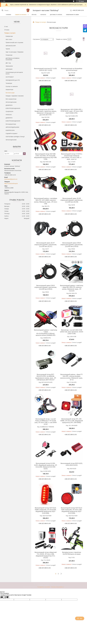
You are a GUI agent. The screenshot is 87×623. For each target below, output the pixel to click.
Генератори (9, 55)
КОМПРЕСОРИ (10, 130)
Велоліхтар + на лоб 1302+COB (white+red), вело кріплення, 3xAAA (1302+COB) (71, 331)
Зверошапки (9, 66)
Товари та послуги (20, 14)
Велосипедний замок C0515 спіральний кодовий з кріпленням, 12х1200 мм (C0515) (45, 287)
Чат (79, 618)
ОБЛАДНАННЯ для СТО (13, 80)
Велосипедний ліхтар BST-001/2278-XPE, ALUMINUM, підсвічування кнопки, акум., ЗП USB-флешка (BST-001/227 (45, 377)
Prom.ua (52, 583)
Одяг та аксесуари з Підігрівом (14, 52)
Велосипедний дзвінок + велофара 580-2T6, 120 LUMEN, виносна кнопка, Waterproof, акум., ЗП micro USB (45, 201)
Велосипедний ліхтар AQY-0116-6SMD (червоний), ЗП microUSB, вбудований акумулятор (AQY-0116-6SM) (45, 510)
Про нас (34, 14)
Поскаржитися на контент (43, 587)
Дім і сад (8, 63)
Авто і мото (9, 39)
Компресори (9, 36)
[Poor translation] (6, 597)
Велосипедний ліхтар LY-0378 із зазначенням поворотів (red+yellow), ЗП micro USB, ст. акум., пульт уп (71, 156)
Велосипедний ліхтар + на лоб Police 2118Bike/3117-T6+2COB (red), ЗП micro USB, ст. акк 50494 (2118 (46, 421)
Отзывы (6, 29)
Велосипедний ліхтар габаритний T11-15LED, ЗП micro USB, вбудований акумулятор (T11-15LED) (45, 555)
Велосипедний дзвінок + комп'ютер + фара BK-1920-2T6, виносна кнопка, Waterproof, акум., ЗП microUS (71, 288)
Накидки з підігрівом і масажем (15, 96)
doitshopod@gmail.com (10, 179)
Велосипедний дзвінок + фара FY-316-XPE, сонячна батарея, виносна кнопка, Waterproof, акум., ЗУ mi (71, 377)
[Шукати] (2, 10)
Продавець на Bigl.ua (43, 585)
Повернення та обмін (72, 14)
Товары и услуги (9, 33)
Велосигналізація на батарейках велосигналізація (71, 69)
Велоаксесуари (10, 92)
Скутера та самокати (12, 86)
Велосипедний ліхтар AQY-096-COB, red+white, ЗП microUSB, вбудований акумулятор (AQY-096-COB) (45, 156)
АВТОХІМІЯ (9, 69)
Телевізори (9, 83)
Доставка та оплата (56, 14)
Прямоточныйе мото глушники (14, 42)
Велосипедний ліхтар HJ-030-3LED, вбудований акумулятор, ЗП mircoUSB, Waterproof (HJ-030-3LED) (45, 466)
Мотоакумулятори (11, 124)
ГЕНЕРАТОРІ (9, 111)
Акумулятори (9, 89)
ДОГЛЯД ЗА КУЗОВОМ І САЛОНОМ (13, 59)
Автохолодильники (11, 102)
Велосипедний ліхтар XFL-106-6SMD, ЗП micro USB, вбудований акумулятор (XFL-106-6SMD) (71, 420)
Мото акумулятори (11, 99)
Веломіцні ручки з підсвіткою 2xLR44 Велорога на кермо (71, 553)
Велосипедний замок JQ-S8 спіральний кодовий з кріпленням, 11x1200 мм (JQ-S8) (71, 200)
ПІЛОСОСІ (9, 114)
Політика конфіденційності (57, 587)
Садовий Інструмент (11, 133)
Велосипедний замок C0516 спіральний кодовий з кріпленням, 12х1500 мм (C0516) (71, 244)
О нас (6, 26)
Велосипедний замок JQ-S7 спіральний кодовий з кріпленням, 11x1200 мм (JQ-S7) (45, 244)
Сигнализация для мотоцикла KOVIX (14, 73)
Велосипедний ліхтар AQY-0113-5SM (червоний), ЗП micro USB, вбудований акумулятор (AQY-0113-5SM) (71, 510)
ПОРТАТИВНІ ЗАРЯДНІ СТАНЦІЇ (15, 136)
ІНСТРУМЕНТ (10, 77)
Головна (8, 14)
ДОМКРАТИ (9, 105)
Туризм (8, 49)
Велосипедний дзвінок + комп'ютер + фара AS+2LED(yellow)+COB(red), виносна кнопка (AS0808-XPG (45, 332)
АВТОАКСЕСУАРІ (11, 45)
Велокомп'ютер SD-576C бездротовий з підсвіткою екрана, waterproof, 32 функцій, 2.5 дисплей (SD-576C (46, 112)
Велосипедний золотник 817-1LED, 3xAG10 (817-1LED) (45, 69)
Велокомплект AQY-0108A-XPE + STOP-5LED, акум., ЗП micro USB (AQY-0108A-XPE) (72, 111)
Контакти (43, 14)
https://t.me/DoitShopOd (11, 183)
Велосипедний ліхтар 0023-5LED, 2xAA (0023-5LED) (72, 464)
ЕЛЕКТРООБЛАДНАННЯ (13, 108)
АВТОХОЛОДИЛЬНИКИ (12, 127)
